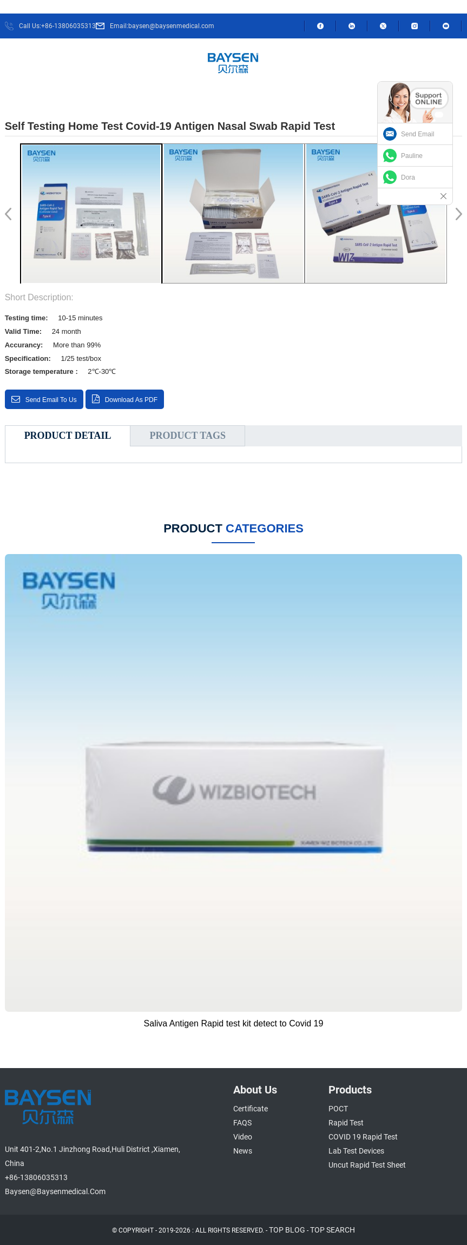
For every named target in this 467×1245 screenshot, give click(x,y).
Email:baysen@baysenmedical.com (162, 26)
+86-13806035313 (36, 1177)
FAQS (242, 1122)
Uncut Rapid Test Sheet (367, 1165)
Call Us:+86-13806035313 (57, 26)
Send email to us (51, 400)
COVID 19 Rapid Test (363, 1136)
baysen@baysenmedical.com (55, 1191)
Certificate (250, 1108)
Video (242, 1136)
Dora (408, 177)
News (242, 1151)
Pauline (412, 156)
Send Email (417, 134)
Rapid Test (346, 1122)
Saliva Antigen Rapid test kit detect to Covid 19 (234, 1023)
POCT (338, 1108)
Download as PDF (131, 400)
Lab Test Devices (356, 1151)
